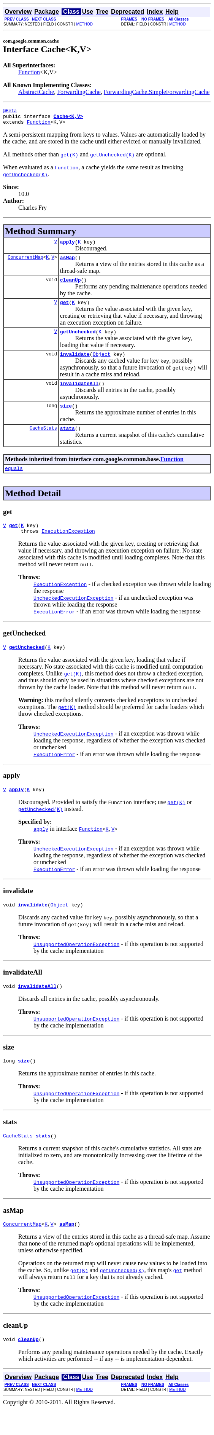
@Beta (10, 111)
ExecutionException (68, 548)
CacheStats (43, 441)
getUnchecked (78, 340)
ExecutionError (54, 628)
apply (67, 246)
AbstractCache (36, 92)
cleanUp (70, 286)
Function (29, 72)
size (66, 418)
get (64, 310)
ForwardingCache (79, 92)
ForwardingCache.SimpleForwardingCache (157, 92)
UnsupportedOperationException (76, 964)
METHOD (84, 24)
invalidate (75, 364)
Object (102, 364)
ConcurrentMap (25, 263)
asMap (67, 263)
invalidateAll (79, 394)
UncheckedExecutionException (73, 615)
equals (14, 482)
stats (67, 441)
